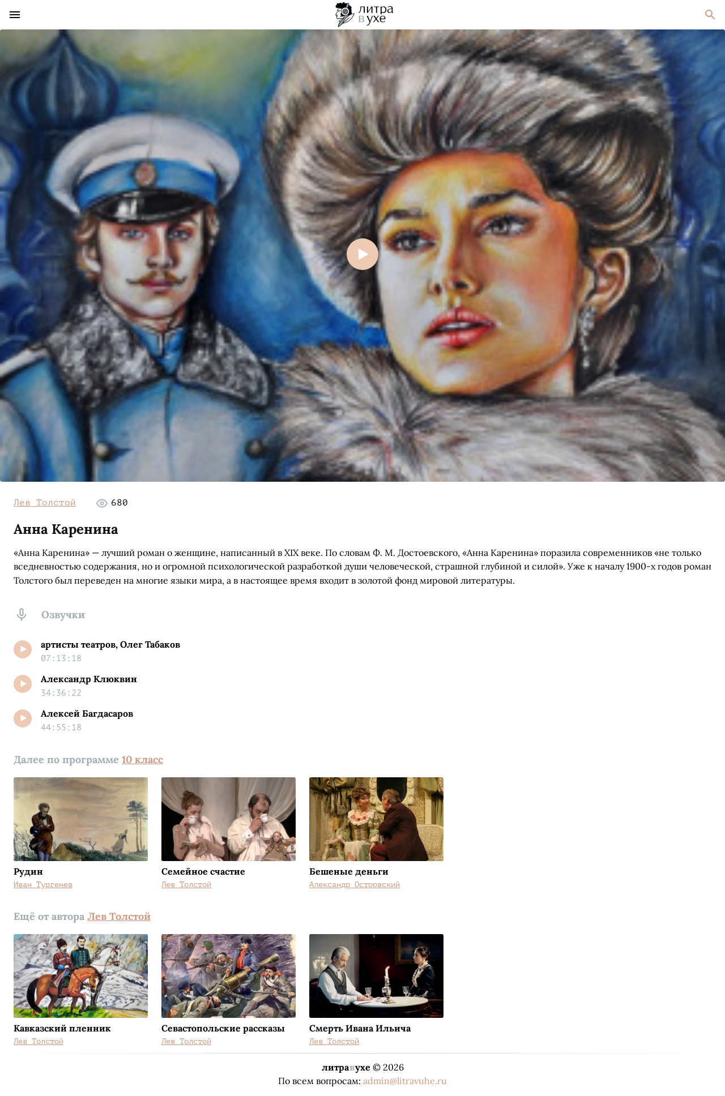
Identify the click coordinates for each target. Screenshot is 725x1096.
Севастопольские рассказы (223, 1028)
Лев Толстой (45, 503)
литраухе (346, 1067)
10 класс (142, 759)
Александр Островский (354, 884)
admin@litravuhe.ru (405, 1080)
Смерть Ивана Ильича (360, 1028)
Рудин (28, 871)
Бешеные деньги (349, 871)
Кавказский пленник (62, 1028)
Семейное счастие (203, 871)
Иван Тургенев (43, 884)
